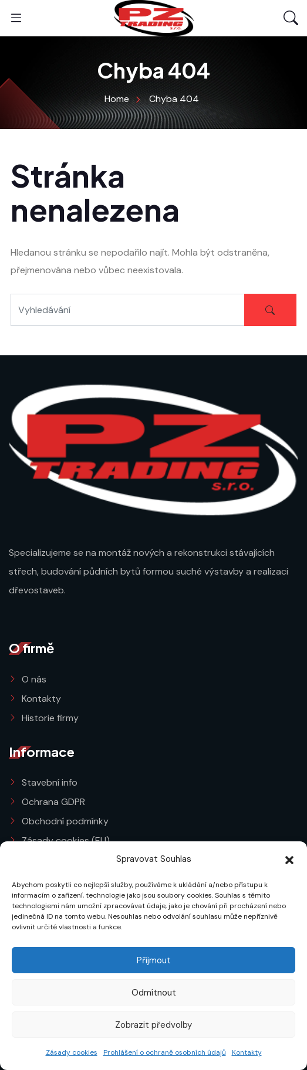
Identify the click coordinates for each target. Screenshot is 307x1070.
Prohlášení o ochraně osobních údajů (164, 1052)
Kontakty (247, 1052)
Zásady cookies (71, 1052)
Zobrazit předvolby (153, 1025)
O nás (34, 679)
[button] (289, 859)
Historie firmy (50, 718)
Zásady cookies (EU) (66, 840)
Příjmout (154, 960)
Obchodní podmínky (65, 821)
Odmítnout (153, 992)
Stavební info (49, 782)
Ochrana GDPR (53, 802)
